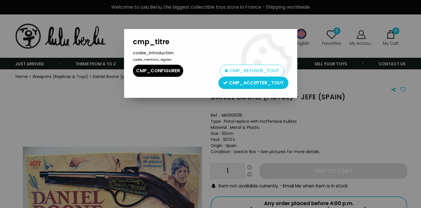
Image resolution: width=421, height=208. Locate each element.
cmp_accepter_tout (253, 82)
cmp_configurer (158, 70)
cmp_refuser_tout (252, 70)
